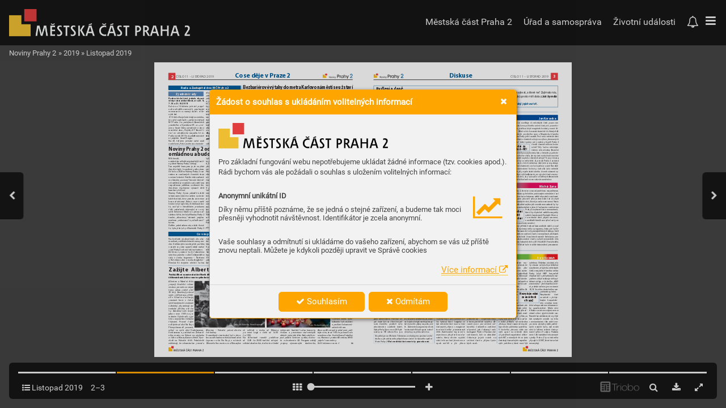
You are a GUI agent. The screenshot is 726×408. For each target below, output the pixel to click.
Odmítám (408, 301)
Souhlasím (321, 301)
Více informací (474, 270)
